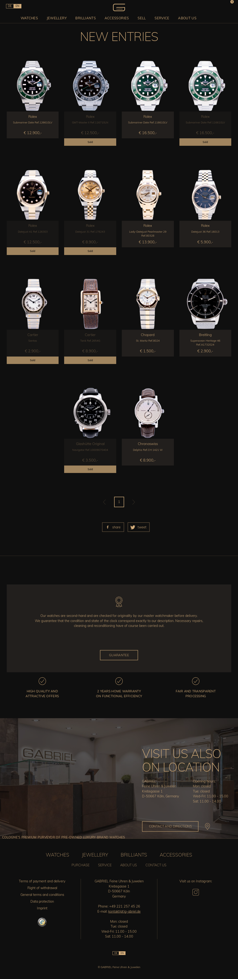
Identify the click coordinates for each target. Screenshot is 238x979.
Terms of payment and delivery (42, 881)
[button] (113, 527)
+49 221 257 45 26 (124, 906)
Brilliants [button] (87, 17)
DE (9, 6)
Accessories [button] (117, 17)
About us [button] (186, 17)
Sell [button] (141, 17)
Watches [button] (32, 17)
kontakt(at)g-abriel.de (124, 911)
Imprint (42, 908)
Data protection (42, 901)
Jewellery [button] (58, 17)
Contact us (155, 865)
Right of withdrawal (42, 888)
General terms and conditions (42, 895)
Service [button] (161, 17)
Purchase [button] (80, 865)
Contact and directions (170, 826)
